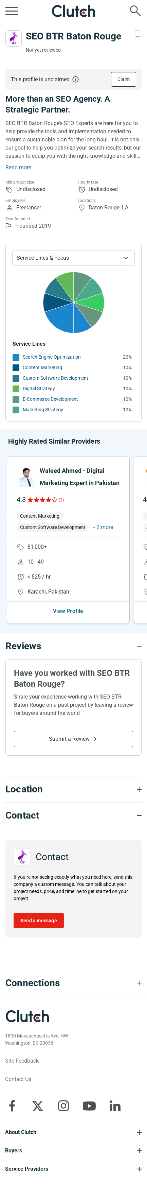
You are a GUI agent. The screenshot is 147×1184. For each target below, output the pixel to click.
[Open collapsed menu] (11, 11)
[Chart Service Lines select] (73, 258)
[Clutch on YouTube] (89, 1106)
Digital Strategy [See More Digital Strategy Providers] (39, 388)
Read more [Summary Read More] (18, 167)
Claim (123, 79)
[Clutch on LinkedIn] (115, 1106)
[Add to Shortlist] (137, 34)
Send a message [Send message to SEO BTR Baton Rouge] (38, 920)
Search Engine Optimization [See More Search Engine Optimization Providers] (52, 357)
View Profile (68, 611)
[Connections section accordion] (73, 983)
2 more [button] (104, 527)
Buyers (13, 1150)
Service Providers (26, 1169)
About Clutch (20, 1132)
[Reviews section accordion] (73, 646)
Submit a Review (69, 739)
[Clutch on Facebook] (12, 1106)
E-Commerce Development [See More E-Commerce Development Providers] (50, 399)
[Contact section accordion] (73, 815)
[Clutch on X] (37, 1106)
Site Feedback (22, 1061)
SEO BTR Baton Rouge (73, 36)
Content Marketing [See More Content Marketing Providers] (42, 367)
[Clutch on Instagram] (63, 1106)
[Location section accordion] (73, 789)
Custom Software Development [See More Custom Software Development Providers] (55, 378)
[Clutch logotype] (27, 1016)
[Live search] (135, 11)
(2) (61, 500)
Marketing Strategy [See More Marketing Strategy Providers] (43, 409)
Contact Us (18, 1079)
